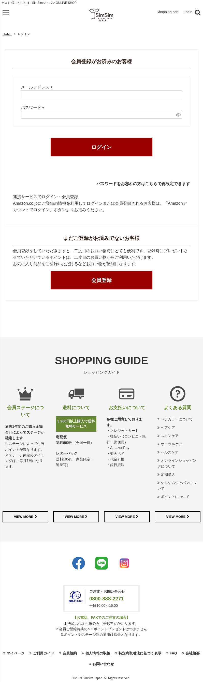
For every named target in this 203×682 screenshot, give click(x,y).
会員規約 (70, 653)
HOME (7, 34)
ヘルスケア (170, 452)
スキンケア (170, 436)
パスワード (33, 107)
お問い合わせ (103, 664)
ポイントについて (175, 497)
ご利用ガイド (43, 653)
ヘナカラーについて (177, 419)
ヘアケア (168, 428)
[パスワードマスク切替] (178, 114)
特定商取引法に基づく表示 (140, 653)
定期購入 (168, 474)
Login (188, 12)
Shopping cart (167, 12)
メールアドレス (37, 87)
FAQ (173, 653)
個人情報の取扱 (97, 653)
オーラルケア (171, 444)
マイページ (15, 653)
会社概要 (192, 653)
